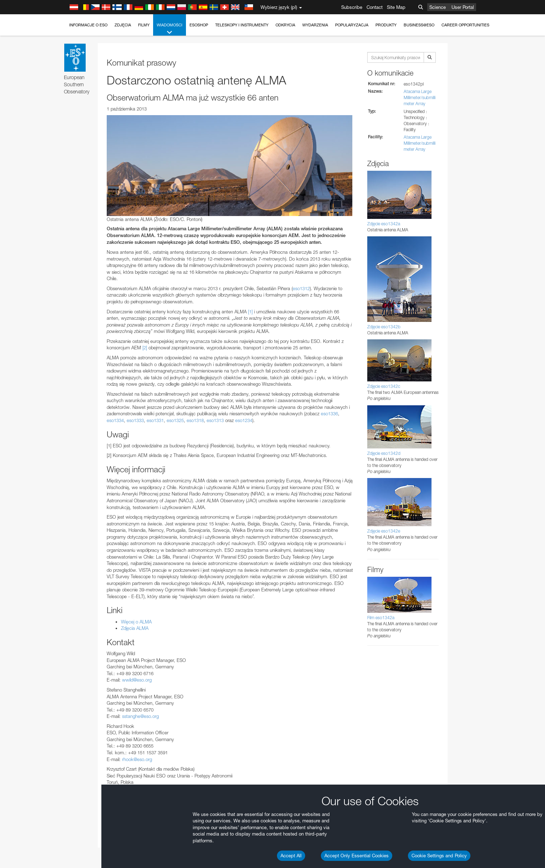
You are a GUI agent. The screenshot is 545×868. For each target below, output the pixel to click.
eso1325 (175, 420)
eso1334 (115, 420)
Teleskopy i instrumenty (241, 24)
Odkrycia (285, 24)
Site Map (396, 7)
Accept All (291, 855)
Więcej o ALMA (136, 622)
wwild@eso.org (137, 680)
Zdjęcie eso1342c (383, 386)
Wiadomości (169, 29)
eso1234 (243, 420)
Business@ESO (419, 24)
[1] (250, 311)
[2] (144, 347)
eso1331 (155, 420)
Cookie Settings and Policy (439, 855)
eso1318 (195, 420)
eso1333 (135, 420)
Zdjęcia (123, 24)
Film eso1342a (380, 617)
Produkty (386, 24)
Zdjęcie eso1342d (383, 453)
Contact (375, 7)
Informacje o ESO (88, 24)
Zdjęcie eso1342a (383, 223)
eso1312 (301, 288)
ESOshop (199, 24)
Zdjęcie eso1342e (383, 531)
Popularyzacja (351, 24)
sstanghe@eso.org (140, 716)
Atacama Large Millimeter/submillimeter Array (419, 97)
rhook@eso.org (137, 759)
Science (437, 7)
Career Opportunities (465, 24)
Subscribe (351, 7)
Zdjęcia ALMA (134, 628)
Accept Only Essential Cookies (356, 855)
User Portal (462, 7)
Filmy (144, 24)
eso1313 (215, 420)
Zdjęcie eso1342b (383, 326)
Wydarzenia (315, 24)
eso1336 (329, 413)
